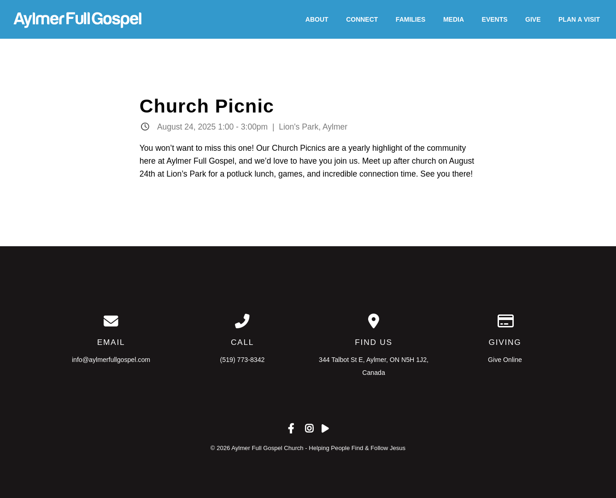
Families (411, 19)
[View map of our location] (374, 321)
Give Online (505, 359)
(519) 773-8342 (242, 359)
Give (532, 19)
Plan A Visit (579, 19)
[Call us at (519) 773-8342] (242, 321)
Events (495, 19)
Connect (362, 19)
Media (453, 19)
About (317, 19)
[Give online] (505, 321)
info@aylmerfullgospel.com (111, 359)
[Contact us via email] (111, 321)
